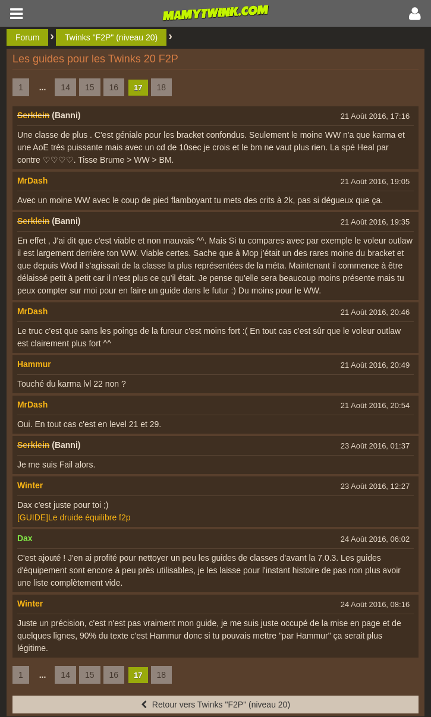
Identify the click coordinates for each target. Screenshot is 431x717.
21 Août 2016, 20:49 (375, 365)
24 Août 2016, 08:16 (375, 604)
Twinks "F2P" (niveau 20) (111, 37)
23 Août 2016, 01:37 (375, 445)
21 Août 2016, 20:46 (375, 312)
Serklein (33, 115)
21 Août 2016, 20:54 (375, 405)
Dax (25, 538)
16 (114, 87)
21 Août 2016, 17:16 (375, 116)
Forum (27, 37)
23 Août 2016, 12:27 (375, 486)
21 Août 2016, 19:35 (375, 221)
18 (161, 87)
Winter (30, 485)
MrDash (32, 180)
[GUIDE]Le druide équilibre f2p (74, 517)
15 (90, 87)
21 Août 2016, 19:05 (375, 181)
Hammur (34, 364)
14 (65, 87)
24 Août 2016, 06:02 (375, 539)
